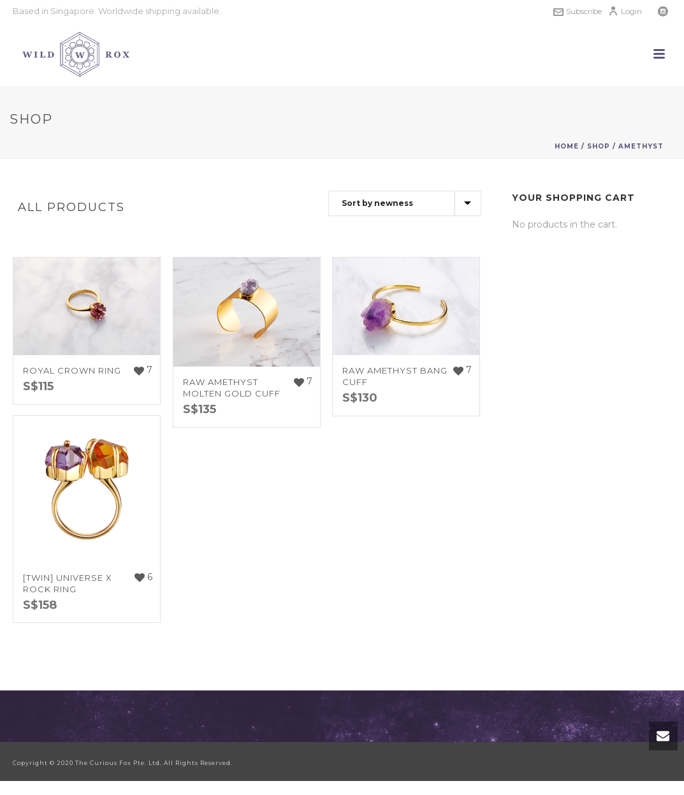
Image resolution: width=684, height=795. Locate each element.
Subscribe (577, 11)
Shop (598, 146)
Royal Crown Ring (72, 370)
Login (625, 11)
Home (567, 146)
